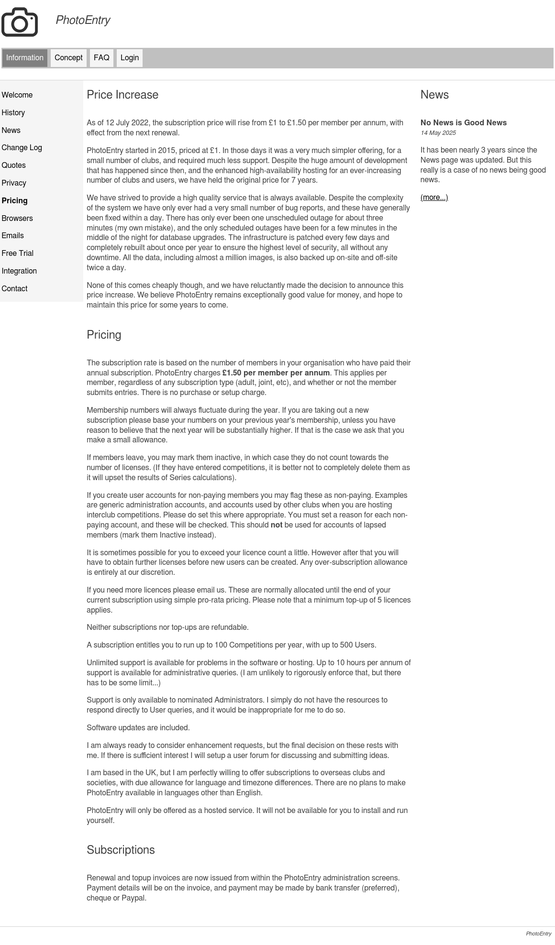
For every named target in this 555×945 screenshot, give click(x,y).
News (11, 130)
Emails (12, 236)
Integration (19, 271)
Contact (14, 289)
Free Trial (17, 253)
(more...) (434, 197)
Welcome (17, 95)
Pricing (14, 201)
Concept (69, 58)
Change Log (21, 148)
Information (25, 58)
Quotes (13, 165)
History (13, 113)
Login (130, 58)
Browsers (17, 218)
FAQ (102, 58)
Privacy (13, 183)
